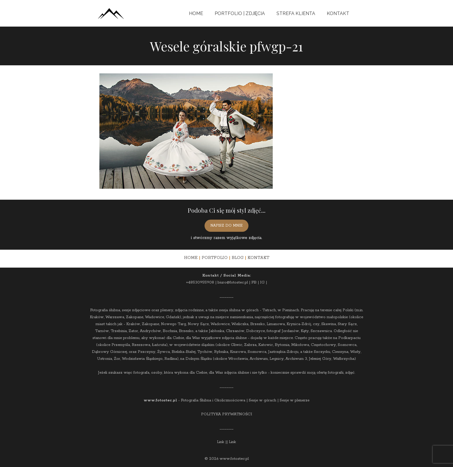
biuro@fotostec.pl (233, 282)
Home (196, 13)
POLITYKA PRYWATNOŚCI (226, 414)
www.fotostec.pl (160, 400)
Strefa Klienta (295, 13)
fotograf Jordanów (283, 331)
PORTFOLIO (215, 257)
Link (220, 442)
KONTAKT (258, 257)
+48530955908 (200, 282)
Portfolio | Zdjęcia (240, 13)
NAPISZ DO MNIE (226, 225)
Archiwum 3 (296, 358)
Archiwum (259, 358)
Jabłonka (216, 331)
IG (262, 282)
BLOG (238, 257)
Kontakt (338, 13)
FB (254, 282)
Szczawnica (321, 331)
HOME (191, 257)
